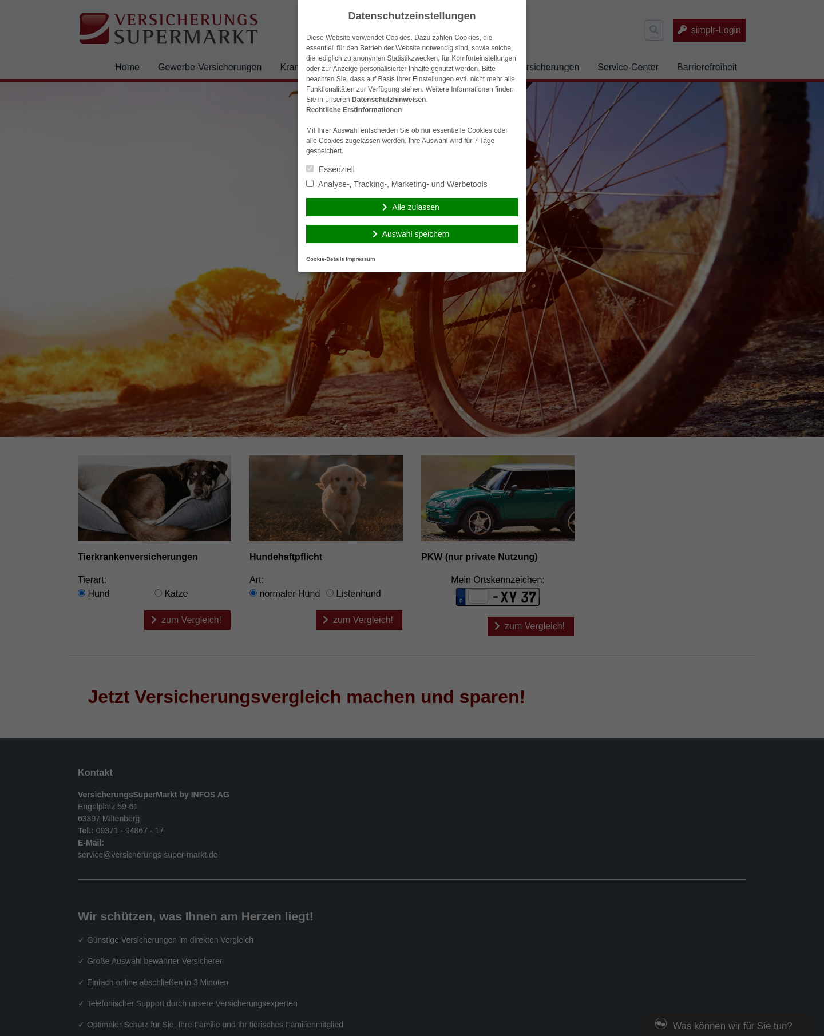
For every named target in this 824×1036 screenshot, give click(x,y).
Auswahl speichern (416, 234)
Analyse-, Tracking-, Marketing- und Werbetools (397, 184)
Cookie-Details (325, 259)
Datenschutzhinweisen (389, 100)
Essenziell (330, 169)
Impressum (360, 259)
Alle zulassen (415, 207)
